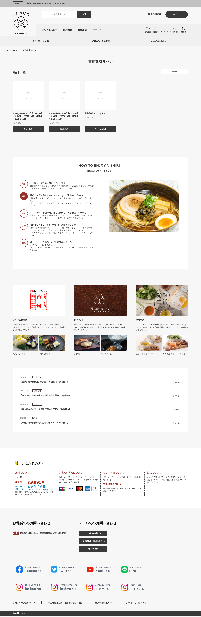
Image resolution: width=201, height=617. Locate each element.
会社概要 (146, 32)
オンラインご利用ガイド (137, 603)
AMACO (98, 30)
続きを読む (177, 383)
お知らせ (154, 32)
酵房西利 (68, 30)
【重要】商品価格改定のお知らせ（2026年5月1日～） (46, 3)
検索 (84, 14)
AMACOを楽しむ (159, 41)
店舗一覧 (183, 32)
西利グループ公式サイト (24, 603)
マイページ (163, 32)
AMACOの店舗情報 (100, 41)
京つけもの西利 (50, 30)
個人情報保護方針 (105, 603)
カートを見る (174, 32)
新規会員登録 (152, 14)
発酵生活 (84, 30)
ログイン (176, 14)
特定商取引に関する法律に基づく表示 (66, 603)
